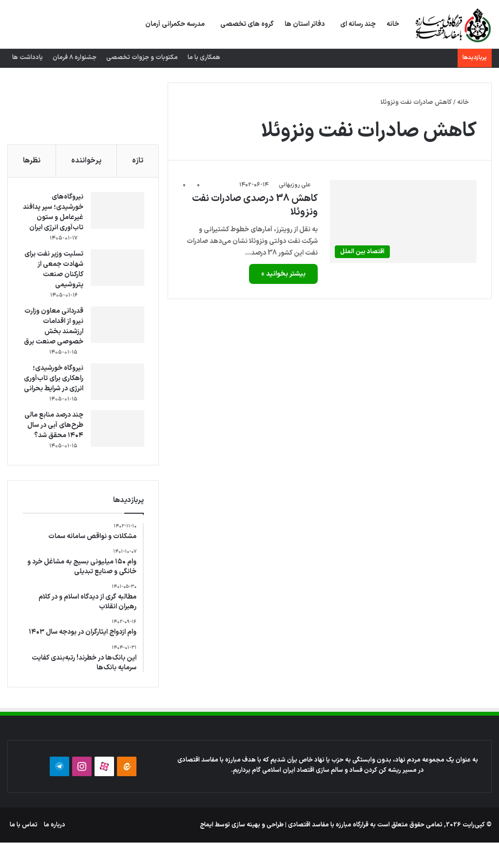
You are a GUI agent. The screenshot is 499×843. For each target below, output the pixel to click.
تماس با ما (24, 825)
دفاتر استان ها (305, 24)
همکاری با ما (204, 57)
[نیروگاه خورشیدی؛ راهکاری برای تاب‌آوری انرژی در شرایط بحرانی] (117, 381)
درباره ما (54, 825)
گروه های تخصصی (247, 24)
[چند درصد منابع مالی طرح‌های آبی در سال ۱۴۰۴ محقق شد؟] (117, 428)
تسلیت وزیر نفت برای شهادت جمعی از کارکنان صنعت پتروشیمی (53, 269)
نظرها (31, 160)
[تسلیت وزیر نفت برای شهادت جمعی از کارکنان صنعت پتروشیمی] (117, 267)
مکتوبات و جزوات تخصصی (142, 57)
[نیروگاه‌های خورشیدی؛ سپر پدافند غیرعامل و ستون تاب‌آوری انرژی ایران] (117, 210)
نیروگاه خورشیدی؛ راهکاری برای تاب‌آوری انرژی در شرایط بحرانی (53, 378)
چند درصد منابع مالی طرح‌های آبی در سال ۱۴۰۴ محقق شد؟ (53, 425)
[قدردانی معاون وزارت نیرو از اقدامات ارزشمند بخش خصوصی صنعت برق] (117, 324)
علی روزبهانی (294, 185)
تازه (137, 160)
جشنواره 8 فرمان (74, 57)
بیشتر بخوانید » (283, 274)
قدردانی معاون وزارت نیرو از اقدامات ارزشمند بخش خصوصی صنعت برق (53, 326)
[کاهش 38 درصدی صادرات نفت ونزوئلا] (403, 221)
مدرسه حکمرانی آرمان (175, 24)
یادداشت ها (27, 57)
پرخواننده (86, 160)
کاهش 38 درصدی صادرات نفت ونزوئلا (255, 205)
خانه (392, 24)
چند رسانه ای (358, 24)
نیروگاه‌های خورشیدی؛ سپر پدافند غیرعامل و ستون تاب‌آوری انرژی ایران (52, 212)
